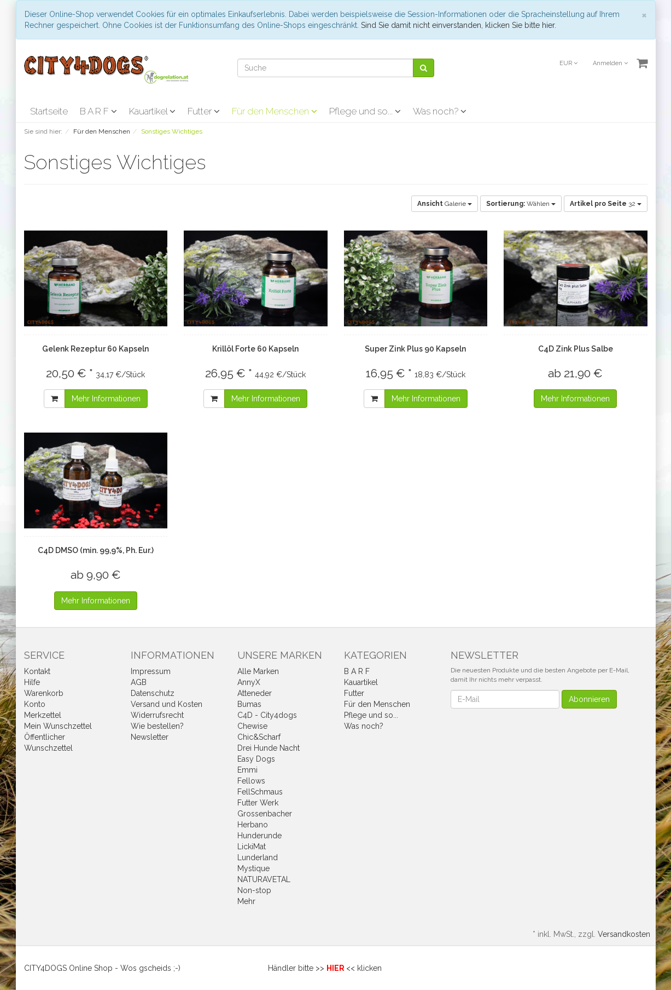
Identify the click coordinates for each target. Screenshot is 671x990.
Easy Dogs (256, 759)
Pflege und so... (365, 111)
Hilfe (32, 682)
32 (605, 204)
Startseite (49, 111)
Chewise (252, 726)
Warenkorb (43, 693)
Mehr (246, 901)
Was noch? (439, 111)
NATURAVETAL (263, 879)
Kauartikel (152, 111)
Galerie (444, 204)
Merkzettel (42, 715)
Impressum (151, 671)
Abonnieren (589, 699)
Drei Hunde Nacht (268, 748)
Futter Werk (257, 802)
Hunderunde (259, 835)
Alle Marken (258, 671)
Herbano (252, 824)
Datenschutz (152, 693)
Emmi (247, 769)
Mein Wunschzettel (58, 726)
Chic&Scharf (259, 737)
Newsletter (149, 737)
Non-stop (254, 890)
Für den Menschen (274, 111)
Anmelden (610, 63)
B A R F (98, 111)
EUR (568, 63)
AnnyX (248, 682)
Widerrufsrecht (157, 715)
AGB (139, 682)
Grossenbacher (264, 813)
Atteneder (254, 693)
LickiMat (251, 846)
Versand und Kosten (166, 704)
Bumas (249, 704)
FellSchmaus (260, 791)
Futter (204, 111)
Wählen (521, 204)
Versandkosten (624, 934)
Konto (34, 704)
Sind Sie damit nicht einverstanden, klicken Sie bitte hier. (458, 25)
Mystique (253, 868)
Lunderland (257, 857)
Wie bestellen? (157, 726)
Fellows (251, 780)
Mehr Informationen (106, 398)
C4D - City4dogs (267, 715)
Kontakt (37, 671)
